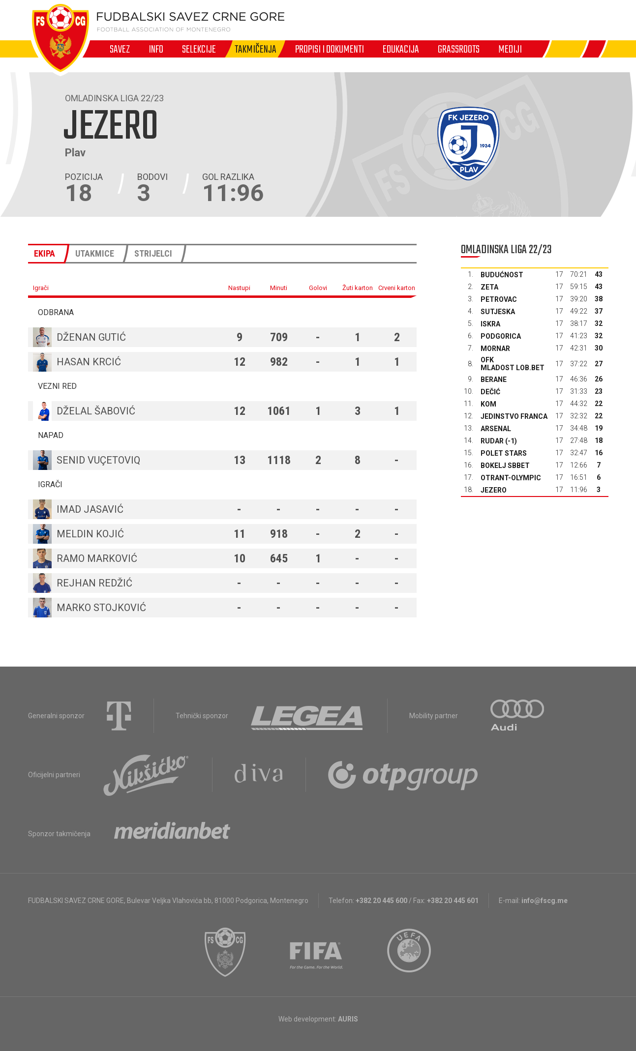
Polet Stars (504, 453)
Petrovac (499, 299)
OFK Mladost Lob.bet (513, 364)
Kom (488, 404)
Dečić (490, 392)
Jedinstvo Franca (514, 416)
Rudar (492, 441)
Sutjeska (498, 312)
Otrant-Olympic (511, 478)
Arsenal (496, 429)
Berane (494, 379)
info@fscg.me (544, 901)
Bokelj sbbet (505, 465)
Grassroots (459, 49)
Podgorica (501, 336)
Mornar (495, 348)
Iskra (490, 324)
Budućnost (502, 275)
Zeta (489, 287)
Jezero (494, 490)
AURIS (348, 1019)
